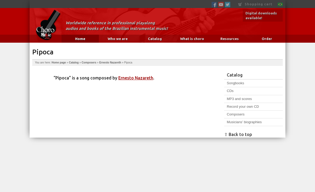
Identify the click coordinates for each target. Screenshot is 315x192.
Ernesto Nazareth (110, 62)
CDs (230, 91)
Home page (58, 62)
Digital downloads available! (261, 15)
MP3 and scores (239, 99)
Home (80, 39)
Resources (229, 39)
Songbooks (235, 83)
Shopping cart (255, 4)
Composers (89, 62)
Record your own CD (243, 107)
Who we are (118, 39)
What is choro (192, 39)
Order (267, 39)
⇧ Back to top (238, 134)
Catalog (155, 39)
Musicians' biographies (244, 122)
